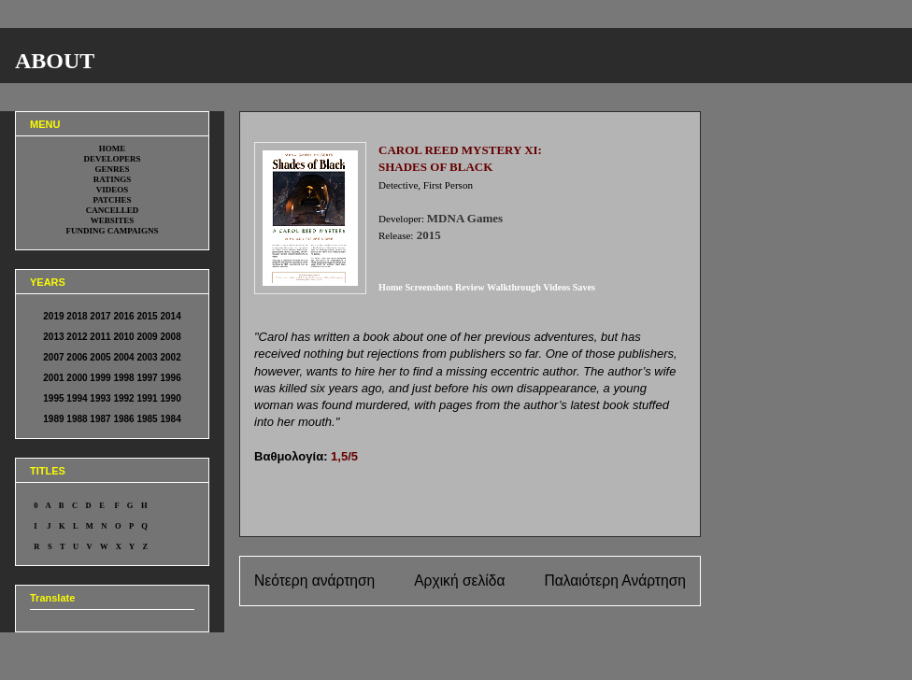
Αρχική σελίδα (459, 580)
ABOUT (54, 61)
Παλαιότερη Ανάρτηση (615, 580)
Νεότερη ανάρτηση (314, 580)
